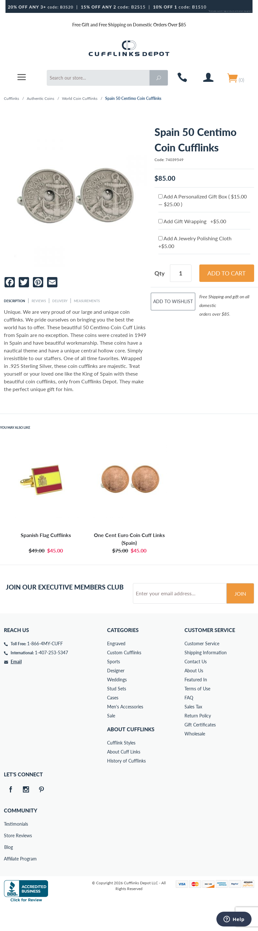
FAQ (188, 722)
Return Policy (197, 740)
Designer (115, 695)
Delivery (59, 301)
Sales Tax (193, 731)
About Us (193, 695)
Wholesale (194, 758)
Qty (159, 273)
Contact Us (195, 686)
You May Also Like (15, 427)
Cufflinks (11, 98)
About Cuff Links (123, 776)
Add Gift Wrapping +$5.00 (192, 221)
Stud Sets (116, 713)
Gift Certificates (200, 749)
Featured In (195, 704)
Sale (111, 740)
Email (16, 686)
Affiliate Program (8, 883)
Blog (8, 871)
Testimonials (8, 848)
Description (14, 301)
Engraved (116, 668)
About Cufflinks (130, 754)
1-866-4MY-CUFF (45, 668)
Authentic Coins (40, 98)
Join (240, 618)
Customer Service (201, 668)
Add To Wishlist (173, 301)
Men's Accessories (125, 731)
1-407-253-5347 (51, 677)
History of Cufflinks (126, 785)
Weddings (117, 704)
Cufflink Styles (121, 767)
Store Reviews (8, 860)
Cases (112, 722)
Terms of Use (197, 713)
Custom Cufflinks (124, 677)
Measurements (87, 301)
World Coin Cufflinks (79, 98)
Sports (113, 686)
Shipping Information (205, 677)
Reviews (39, 301)
